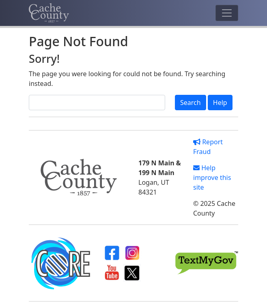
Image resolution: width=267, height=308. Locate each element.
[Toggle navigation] (226, 13)
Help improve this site (212, 177)
